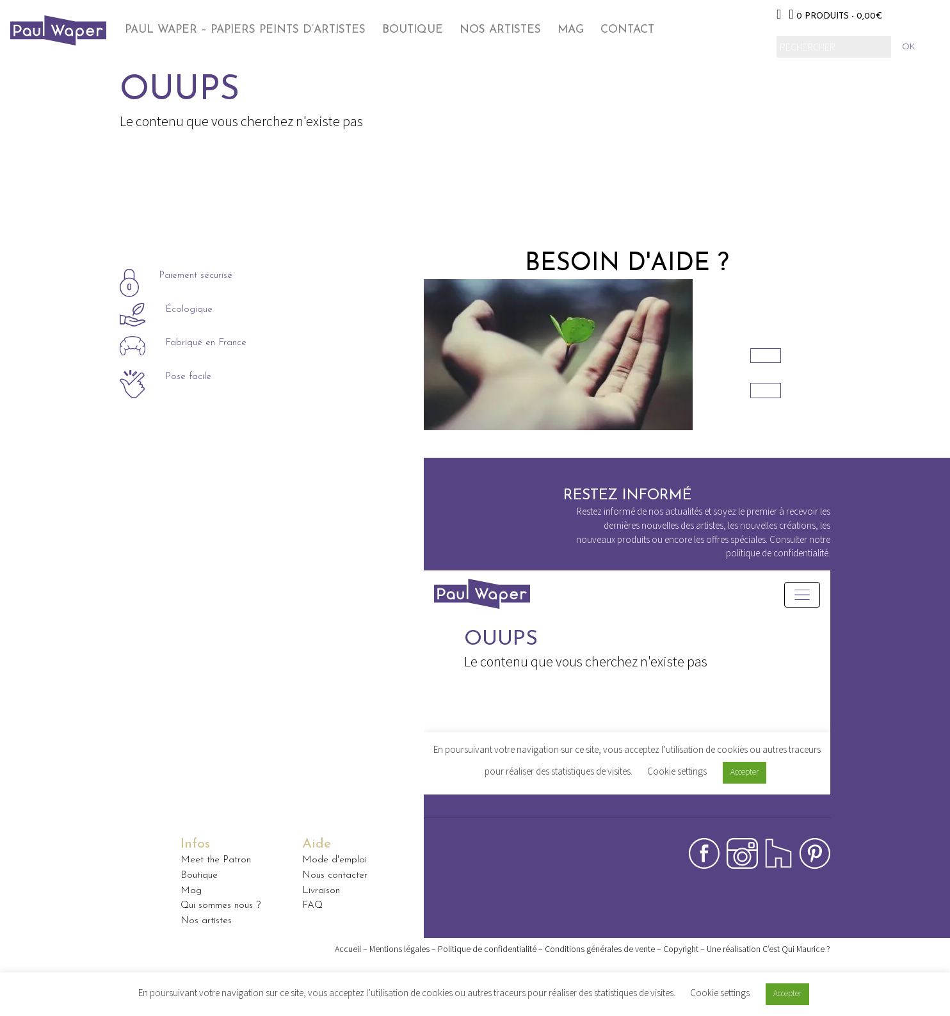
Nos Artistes (500, 29)
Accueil (348, 949)
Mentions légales (399, 949)
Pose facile (188, 377)
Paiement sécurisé (195, 276)
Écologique (189, 310)
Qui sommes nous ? (221, 905)
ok (908, 47)
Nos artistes (206, 920)
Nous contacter (334, 875)
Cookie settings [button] (720, 993)
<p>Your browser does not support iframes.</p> (627, 701)
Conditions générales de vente (600, 949)
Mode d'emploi (334, 860)
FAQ (312, 905)
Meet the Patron (216, 860)
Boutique (412, 29)
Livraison (321, 890)
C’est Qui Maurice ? (796, 949)
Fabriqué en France (205, 343)
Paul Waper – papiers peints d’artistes (245, 29)
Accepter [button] (787, 993)
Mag (571, 29)
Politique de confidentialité (487, 949)
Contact (627, 29)
